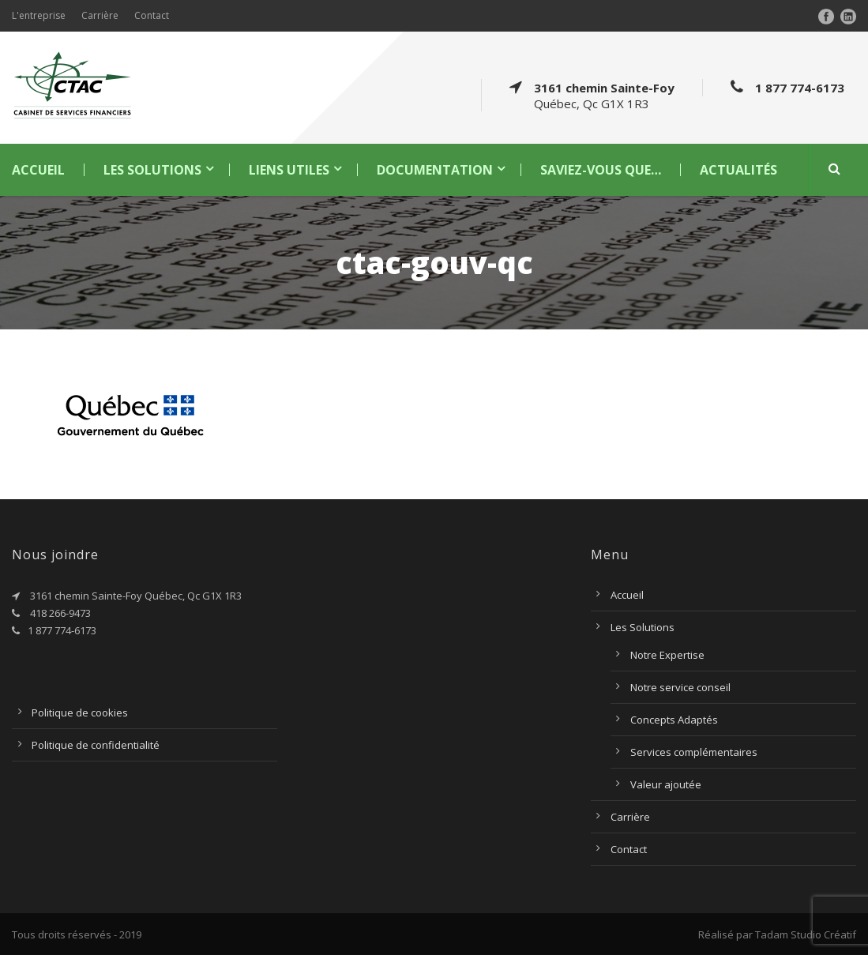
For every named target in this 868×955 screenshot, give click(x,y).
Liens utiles (289, 170)
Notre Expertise (667, 655)
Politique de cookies (80, 712)
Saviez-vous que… (600, 170)
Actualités (738, 170)
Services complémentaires (693, 752)
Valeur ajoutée (665, 784)
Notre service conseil (680, 687)
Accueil (38, 170)
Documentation (435, 170)
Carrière (99, 15)
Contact (151, 15)
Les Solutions (152, 170)
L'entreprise (39, 15)
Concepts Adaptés (674, 719)
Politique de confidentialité (96, 745)
